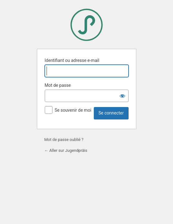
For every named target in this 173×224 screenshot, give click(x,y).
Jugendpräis (87, 25)
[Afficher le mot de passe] (122, 96)
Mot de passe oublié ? (64, 139)
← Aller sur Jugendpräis (66, 150)
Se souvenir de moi (73, 110)
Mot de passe (58, 85)
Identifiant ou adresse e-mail (72, 60)
